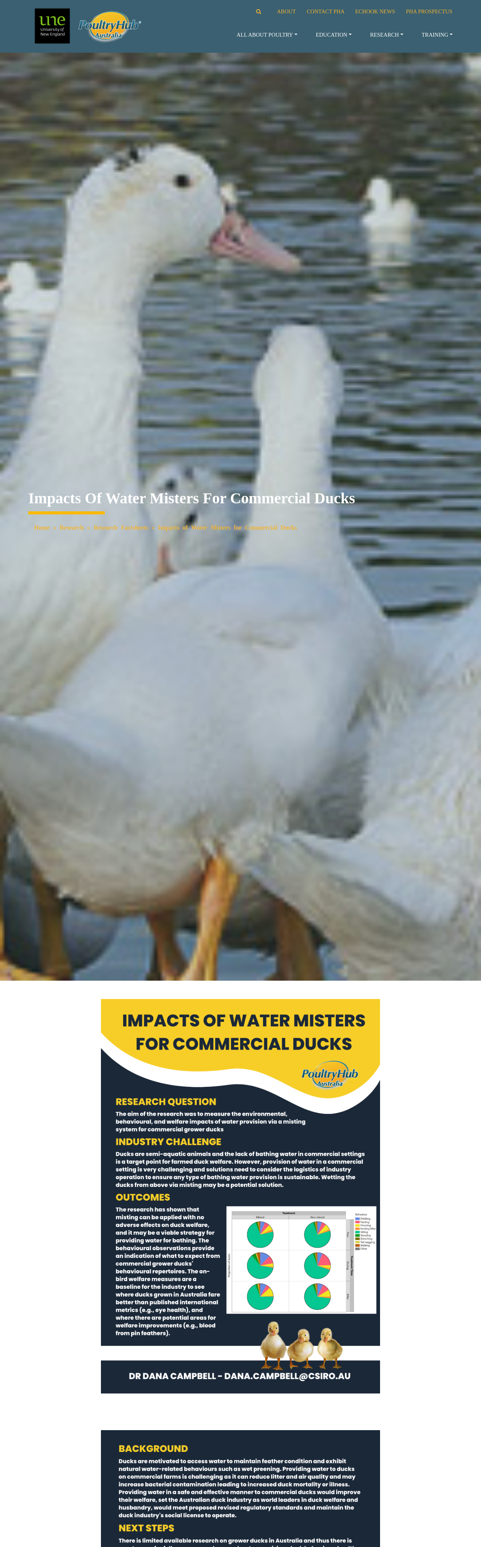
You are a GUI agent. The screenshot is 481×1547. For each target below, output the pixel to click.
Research (384, 35)
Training (435, 35)
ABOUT (286, 11)
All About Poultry (265, 35)
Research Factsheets (121, 527)
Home (42, 527)
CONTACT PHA (325, 11)
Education (331, 35)
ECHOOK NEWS (375, 11)
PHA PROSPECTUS (429, 11)
